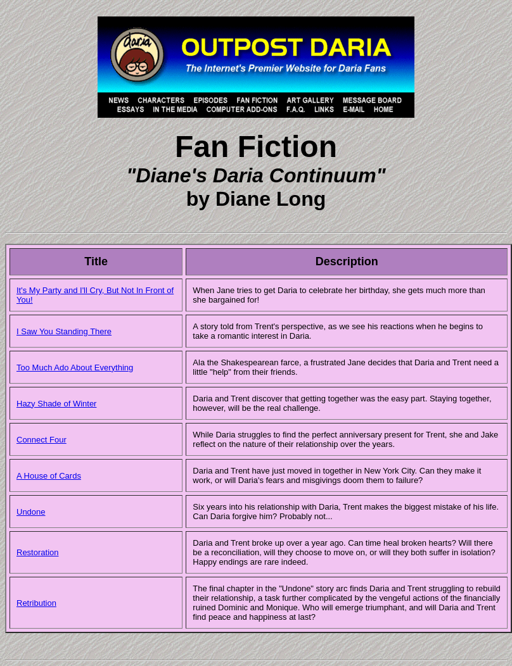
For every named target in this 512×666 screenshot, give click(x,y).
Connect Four (41, 439)
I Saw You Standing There (64, 331)
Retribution (36, 603)
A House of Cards (48, 476)
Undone (31, 512)
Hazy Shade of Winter (56, 403)
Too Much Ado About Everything (74, 367)
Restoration (37, 552)
